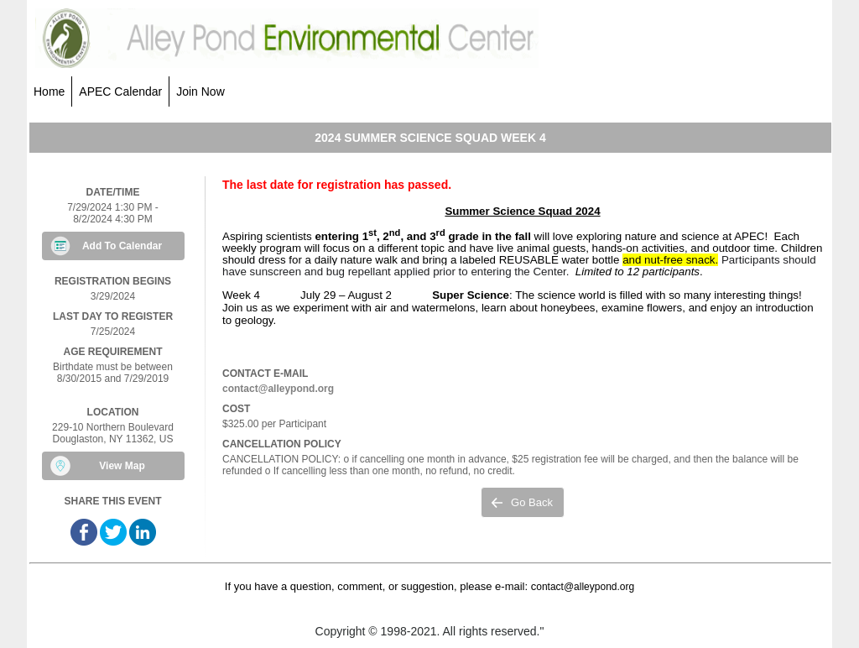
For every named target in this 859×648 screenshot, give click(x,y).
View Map (121, 466)
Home (49, 91)
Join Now (200, 91)
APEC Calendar (120, 91)
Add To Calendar (122, 246)
